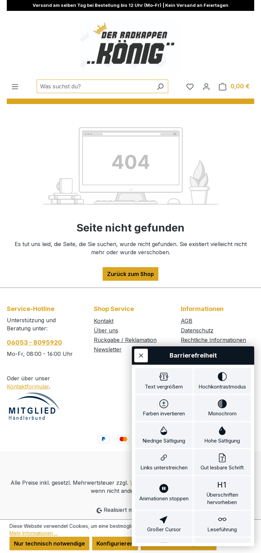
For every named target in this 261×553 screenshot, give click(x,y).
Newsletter (108, 349)
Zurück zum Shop (130, 274)
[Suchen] (160, 86)
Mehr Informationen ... (33, 533)
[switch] (164, 344)
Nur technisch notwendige (49, 543)
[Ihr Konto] (206, 86)
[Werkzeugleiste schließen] (141, 317)
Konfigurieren (115, 543)
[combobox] (95, 86)
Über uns (106, 330)
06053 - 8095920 (34, 342)
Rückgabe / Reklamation (125, 339)
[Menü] (15, 86)
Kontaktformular (28, 386)
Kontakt (104, 320)
